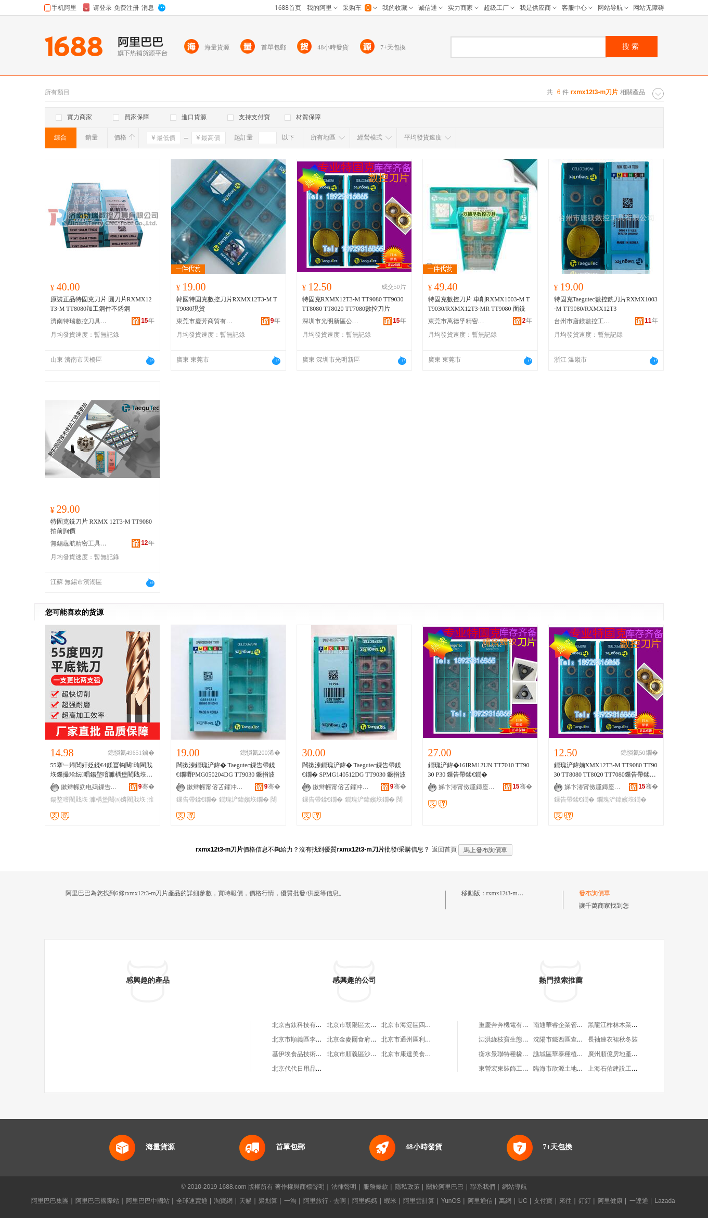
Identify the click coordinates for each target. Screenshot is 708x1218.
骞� (146, 786)
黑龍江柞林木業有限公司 (622, 1025)
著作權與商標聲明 (300, 1186)
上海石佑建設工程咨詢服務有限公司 (638, 1068)
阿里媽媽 (364, 1200)
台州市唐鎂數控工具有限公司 (582, 321)
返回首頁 (444, 849)
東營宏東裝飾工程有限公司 (516, 1068)
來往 (565, 1200)
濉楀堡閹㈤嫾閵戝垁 (117, 799)
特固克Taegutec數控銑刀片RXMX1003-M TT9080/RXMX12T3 (606, 304)
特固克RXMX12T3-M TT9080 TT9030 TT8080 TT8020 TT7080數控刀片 (353, 304)
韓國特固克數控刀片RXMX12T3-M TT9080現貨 (226, 304)
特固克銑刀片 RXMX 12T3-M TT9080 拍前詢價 (101, 526)
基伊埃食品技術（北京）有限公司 (319, 1054)
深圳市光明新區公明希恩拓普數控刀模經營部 (330, 321)
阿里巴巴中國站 (148, 1200)
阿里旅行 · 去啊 (324, 1200)
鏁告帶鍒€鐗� (196, 799)
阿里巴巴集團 (50, 1200)
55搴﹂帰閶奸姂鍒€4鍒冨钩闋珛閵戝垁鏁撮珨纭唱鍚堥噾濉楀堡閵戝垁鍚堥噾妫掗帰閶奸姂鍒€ (101, 770)
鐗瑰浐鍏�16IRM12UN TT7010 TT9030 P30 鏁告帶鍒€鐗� (479, 770)
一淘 (290, 1200)
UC (522, 1200)
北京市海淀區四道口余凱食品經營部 (431, 1025)
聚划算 (268, 1200)
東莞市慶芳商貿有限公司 (205, 321)
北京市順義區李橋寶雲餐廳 (309, 1039)
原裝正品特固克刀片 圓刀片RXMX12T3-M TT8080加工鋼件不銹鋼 (101, 304)
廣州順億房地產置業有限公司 (628, 1054)
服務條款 (375, 1186)
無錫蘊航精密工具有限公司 (79, 543)
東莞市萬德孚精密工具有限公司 (456, 321)
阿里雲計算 (418, 1200)
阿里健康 (610, 1200)
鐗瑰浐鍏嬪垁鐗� (244, 799)
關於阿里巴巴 (445, 1186)
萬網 (505, 1200)
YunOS (451, 1200)
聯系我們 (482, 1186)
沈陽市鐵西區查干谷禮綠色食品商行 (583, 1039)
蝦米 (390, 1200)
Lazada (664, 1200)
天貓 (245, 1200)
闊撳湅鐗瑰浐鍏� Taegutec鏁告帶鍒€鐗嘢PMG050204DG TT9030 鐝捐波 (225, 770)
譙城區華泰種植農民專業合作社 (577, 1054)
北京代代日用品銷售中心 (306, 1068)
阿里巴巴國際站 (97, 1200)
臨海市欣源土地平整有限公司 (573, 1068)
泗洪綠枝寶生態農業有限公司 (519, 1039)
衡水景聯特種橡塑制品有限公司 (522, 1054)
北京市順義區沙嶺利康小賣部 (367, 1054)
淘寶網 (223, 1200)
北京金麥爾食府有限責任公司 (367, 1039)
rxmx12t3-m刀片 (508, 893)
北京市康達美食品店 (409, 1054)
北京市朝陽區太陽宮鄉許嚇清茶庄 (373, 1025)
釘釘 (584, 1200)
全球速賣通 (192, 1200)
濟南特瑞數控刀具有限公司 (79, 321)
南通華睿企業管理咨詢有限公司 (577, 1025)
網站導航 (514, 1186)
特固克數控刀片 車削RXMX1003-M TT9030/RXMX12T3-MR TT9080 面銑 (479, 304)
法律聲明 (343, 1186)
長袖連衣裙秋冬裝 (613, 1039)
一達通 (638, 1200)
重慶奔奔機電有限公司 (510, 1025)
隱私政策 (407, 1186)
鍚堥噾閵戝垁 (69, 799)
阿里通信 (480, 1200)
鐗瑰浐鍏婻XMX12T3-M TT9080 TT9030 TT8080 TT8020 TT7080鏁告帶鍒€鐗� (606, 770)
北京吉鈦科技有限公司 (303, 1025)
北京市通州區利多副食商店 (418, 1039)
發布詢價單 (594, 893)
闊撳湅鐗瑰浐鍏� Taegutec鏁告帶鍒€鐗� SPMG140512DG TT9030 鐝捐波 (354, 770)
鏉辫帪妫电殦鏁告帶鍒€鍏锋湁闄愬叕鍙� (89, 787)
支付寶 (543, 1200)
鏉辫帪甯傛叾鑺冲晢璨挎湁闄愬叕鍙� (215, 787)
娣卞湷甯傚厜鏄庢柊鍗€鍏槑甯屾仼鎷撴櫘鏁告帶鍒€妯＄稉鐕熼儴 (467, 787)
